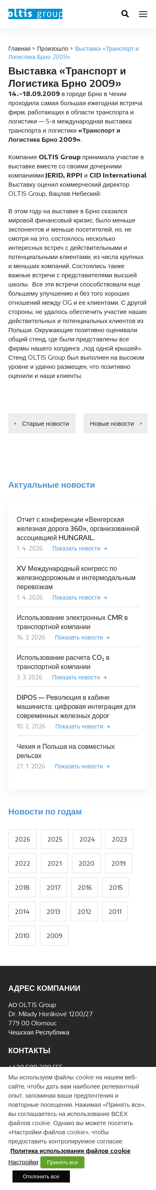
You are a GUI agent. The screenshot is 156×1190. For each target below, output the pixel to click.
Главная (19, 48)
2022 (22, 863)
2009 (54, 935)
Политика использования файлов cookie (70, 1150)
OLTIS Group (35, 14)
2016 (85, 887)
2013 (53, 911)
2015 (116, 887)
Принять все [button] (62, 1162)
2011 (115, 911)
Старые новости (45, 423)
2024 (87, 839)
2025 (54, 839)
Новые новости (112, 423)
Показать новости (76, 548)
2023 (119, 839)
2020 (86, 863)
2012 (84, 911)
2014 (22, 911)
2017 (54, 887)
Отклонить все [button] (41, 1176)
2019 (118, 863)
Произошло (52, 48)
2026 (22, 839)
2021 (54, 863)
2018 (22, 887)
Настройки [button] (23, 1161)
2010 (22, 935)
